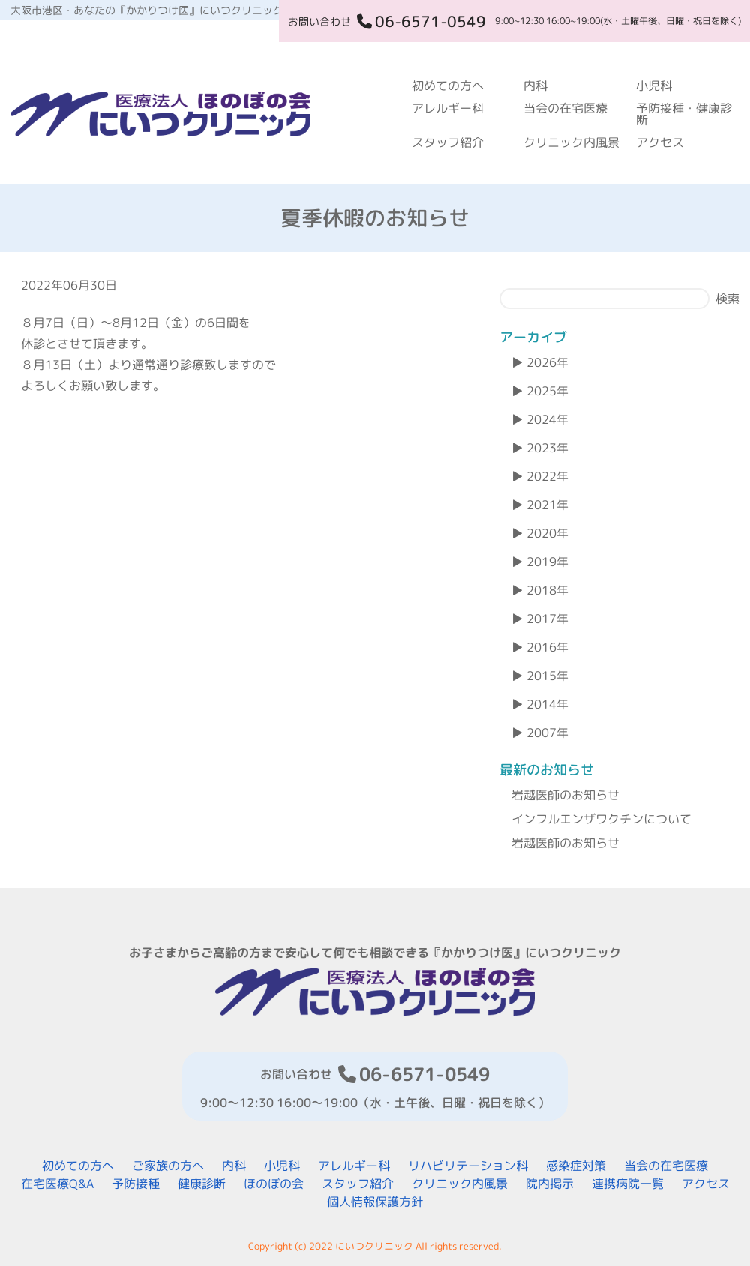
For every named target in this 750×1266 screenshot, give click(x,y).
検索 (728, 298)
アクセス (660, 142)
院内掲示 (550, 1183)
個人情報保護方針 (375, 1201)
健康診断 (202, 1183)
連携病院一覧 (628, 1183)
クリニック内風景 (572, 142)
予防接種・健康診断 (684, 114)
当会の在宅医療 (566, 108)
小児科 (654, 85)
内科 (536, 85)
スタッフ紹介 (448, 142)
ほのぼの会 (274, 1183)
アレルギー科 (448, 108)
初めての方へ (448, 85)
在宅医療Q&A (57, 1183)
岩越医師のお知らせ (566, 795)
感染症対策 (576, 1165)
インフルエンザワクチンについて (602, 819)
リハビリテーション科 (468, 1165)
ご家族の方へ (168, 1165)
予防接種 (136, 1183)
